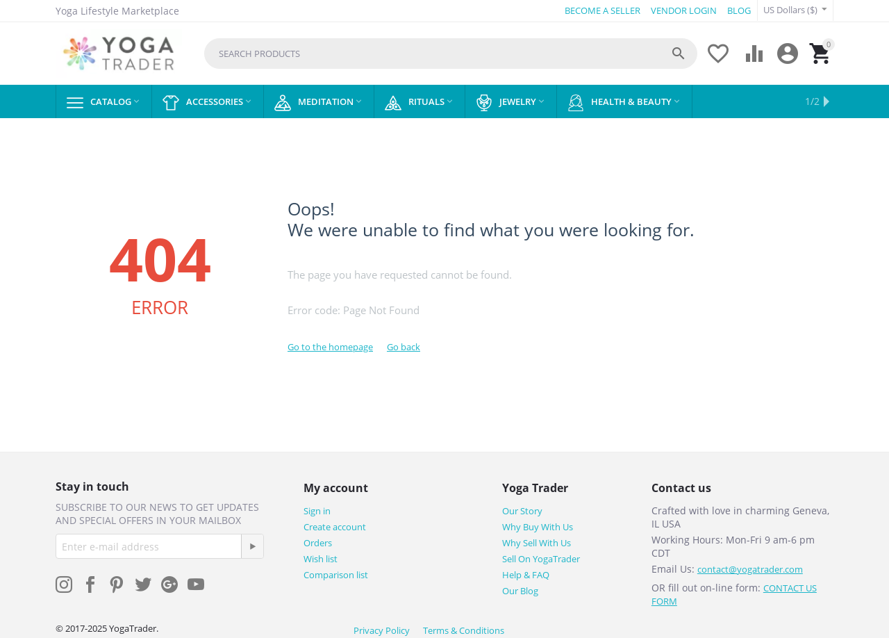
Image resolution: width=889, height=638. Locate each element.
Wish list (321, 559)
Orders (318, 543)
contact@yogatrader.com (750, 569)
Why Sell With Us (536, 543)
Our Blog (520, 590)
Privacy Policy (382, 630)
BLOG (739, 10)
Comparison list (336, 575)
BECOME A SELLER (602, 10)
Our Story (522, 511)
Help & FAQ (525, 575)
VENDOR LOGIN (684, 10)
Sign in (317, 511)
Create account (335, 527)
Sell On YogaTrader (541, 559)
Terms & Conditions (463, 630)
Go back (403, 347)
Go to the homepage (330, 347)
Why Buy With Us (537, 527)
